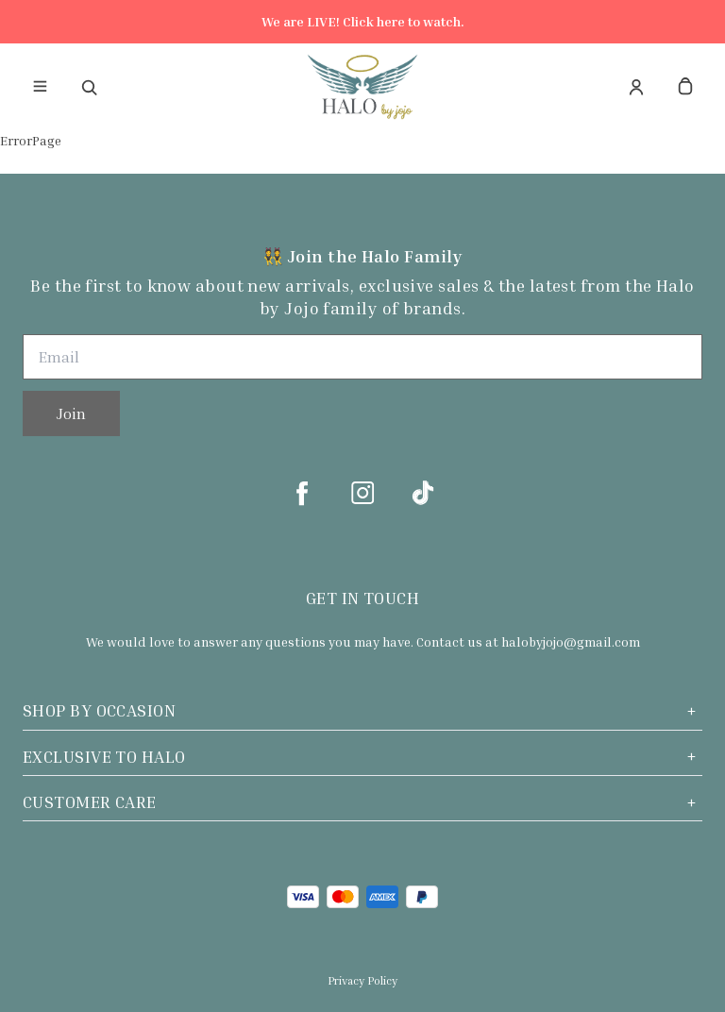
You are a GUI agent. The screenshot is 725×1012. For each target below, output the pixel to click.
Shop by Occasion (362, 710)
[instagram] (362, 492)
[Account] (636, 87)
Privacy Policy (362, 980)
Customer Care (362, 802)
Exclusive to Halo (362, 756)
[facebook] (302, 492)
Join (71, 413)
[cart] (685, 87)
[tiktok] (423, 492)
